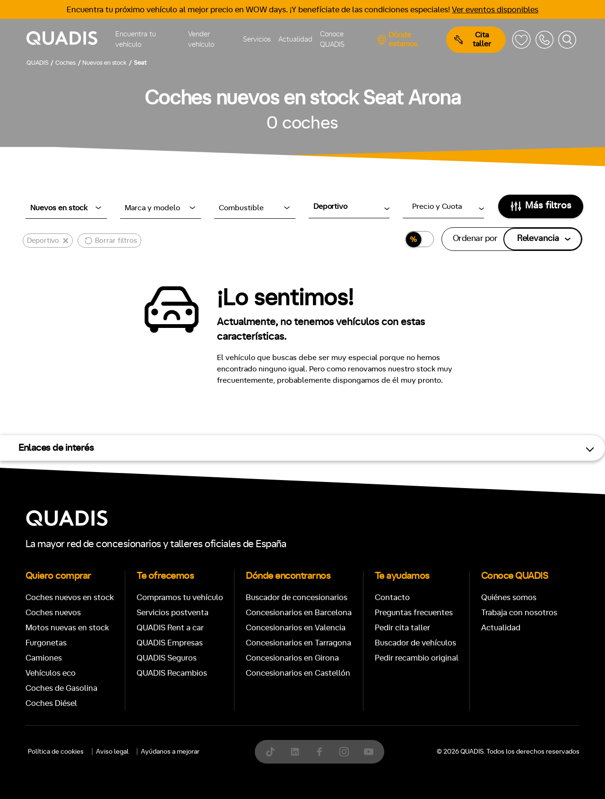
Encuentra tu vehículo (135, 40)
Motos (295, 631)
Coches (233, 631)
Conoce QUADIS (332, 40)
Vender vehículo (201, 40)
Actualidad (295, 39)
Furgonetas (364, 631)
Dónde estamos (397, 39)
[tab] (233, 631)
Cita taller (472, 39)
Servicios (257, 39)
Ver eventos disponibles (495, 10)
